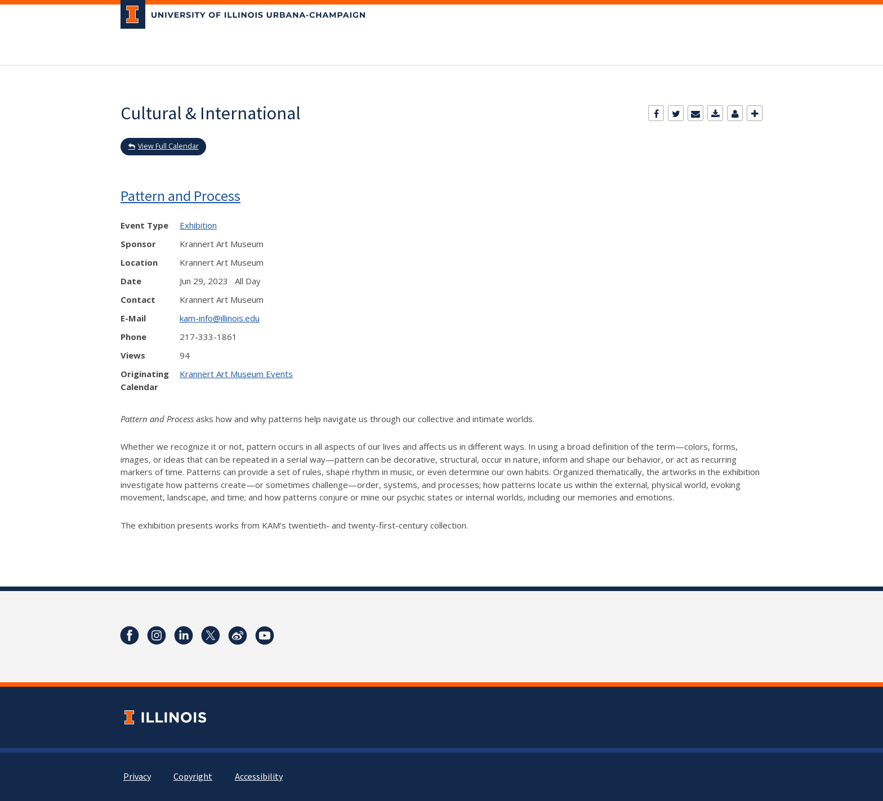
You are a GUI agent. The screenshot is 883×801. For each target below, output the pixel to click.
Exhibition (198, 225)
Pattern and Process (180, 195)
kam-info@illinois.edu (220, 318)
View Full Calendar (168, 146)
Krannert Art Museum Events (236, 373)
